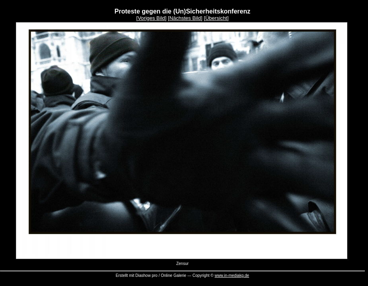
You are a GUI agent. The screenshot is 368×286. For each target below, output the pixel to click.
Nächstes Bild (185, 18)
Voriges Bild (151, 18)
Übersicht (216, 18)
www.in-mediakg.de (231, 275)
